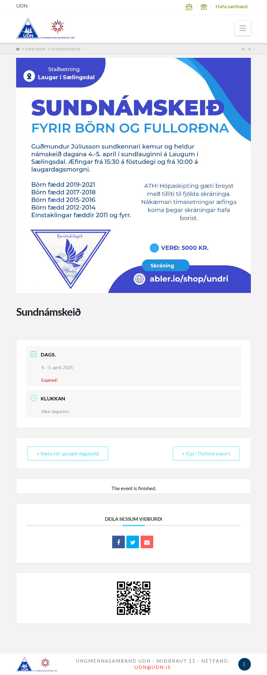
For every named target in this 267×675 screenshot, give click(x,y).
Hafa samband (231, 6)
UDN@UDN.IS (153, 667)
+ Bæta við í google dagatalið (68, 453)
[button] (243, 28)
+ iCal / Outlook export (206, 453)
